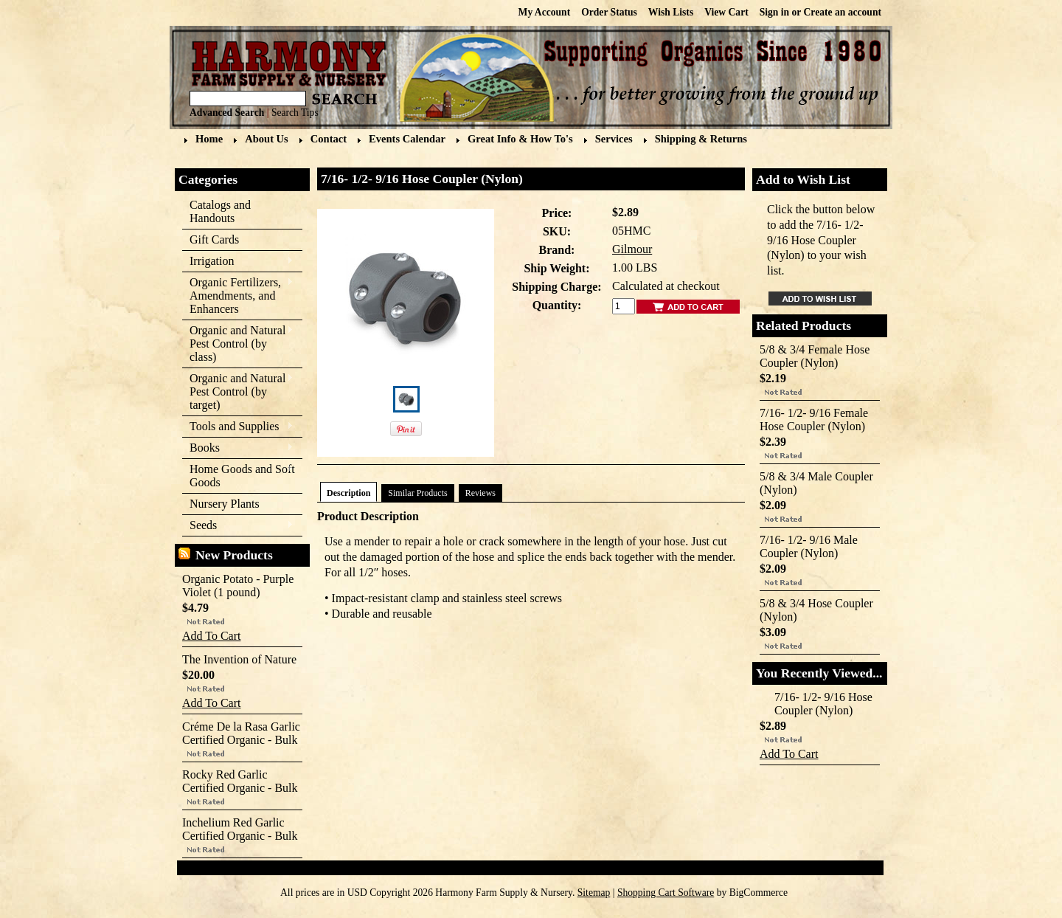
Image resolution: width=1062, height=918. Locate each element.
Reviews (480, 493)
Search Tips (295, 112)
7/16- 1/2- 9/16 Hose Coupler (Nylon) (823, 704)
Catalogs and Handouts (220, 211)
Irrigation (238, 262)
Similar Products (417, 493)
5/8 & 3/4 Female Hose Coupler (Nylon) (815, 356)
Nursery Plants (225, 503)
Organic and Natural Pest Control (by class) (238, 343)
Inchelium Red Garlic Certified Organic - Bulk (240, 829)
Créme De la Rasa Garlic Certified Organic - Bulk (241, 733)
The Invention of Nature (239, 659)
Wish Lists (670, 12)
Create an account (842, 12)
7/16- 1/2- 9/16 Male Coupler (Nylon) (809, 546)
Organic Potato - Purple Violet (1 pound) (238, 585)
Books (238, 448)
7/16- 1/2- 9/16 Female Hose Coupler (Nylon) (814, 419)
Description (348, 493)
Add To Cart (211, 635)
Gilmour (632, 249)
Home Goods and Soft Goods (238, 476)
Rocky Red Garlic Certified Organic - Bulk (240, 781)
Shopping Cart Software (665, 892)
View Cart (726, 12)
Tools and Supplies (238, 427)
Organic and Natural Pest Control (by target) (238, 391)
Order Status (609, 12)
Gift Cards (214, 239)
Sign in (774, 12)
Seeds (238, 526)
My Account (544, 12)
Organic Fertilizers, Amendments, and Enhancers (238, 295)
